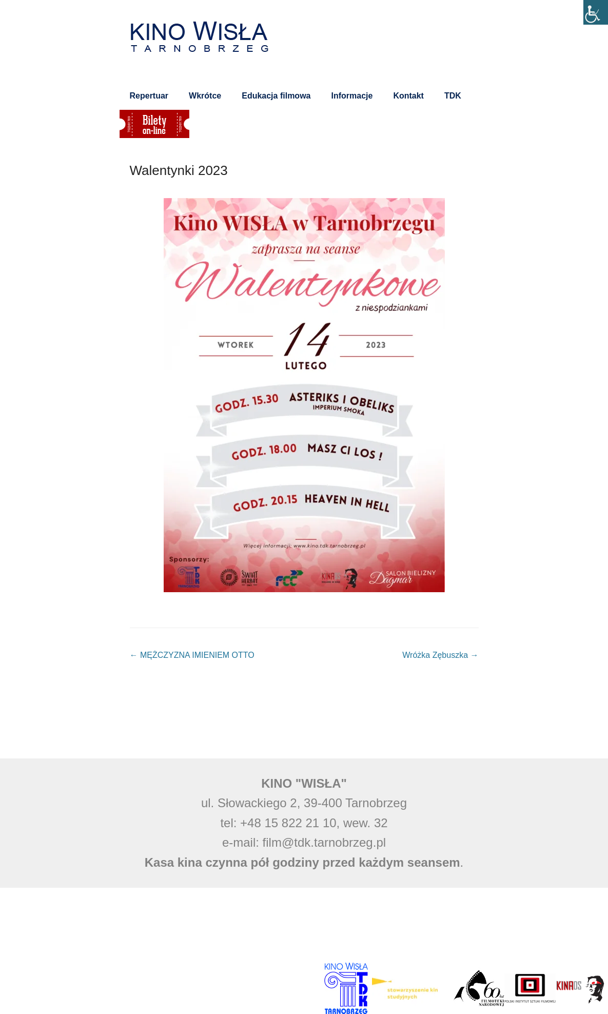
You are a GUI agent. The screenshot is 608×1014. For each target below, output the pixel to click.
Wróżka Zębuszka (440, 656)
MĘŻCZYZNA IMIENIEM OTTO (192, 656)
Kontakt (408, 95)
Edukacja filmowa (276, 95)
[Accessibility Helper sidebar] (595, 12)
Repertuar (149, 95)
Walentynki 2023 (179, 170)
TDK (452, 95)
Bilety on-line (154, 124)
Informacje (351, 95)
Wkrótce (205, 95)
